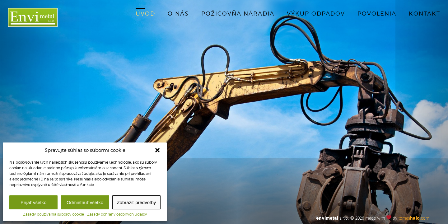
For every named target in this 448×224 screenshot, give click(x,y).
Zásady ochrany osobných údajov (117, 214)
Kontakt (424, 13)
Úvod (145, 13)
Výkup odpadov (316, 13)
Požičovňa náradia (237, 13)
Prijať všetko (33, 202)
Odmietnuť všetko (85, 202)
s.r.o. (332, 218)
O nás (178, 13)
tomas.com (414, 218)
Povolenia (376, 13)
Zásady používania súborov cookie (53, 214)
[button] (157, 150)
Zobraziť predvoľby (136, 202)
